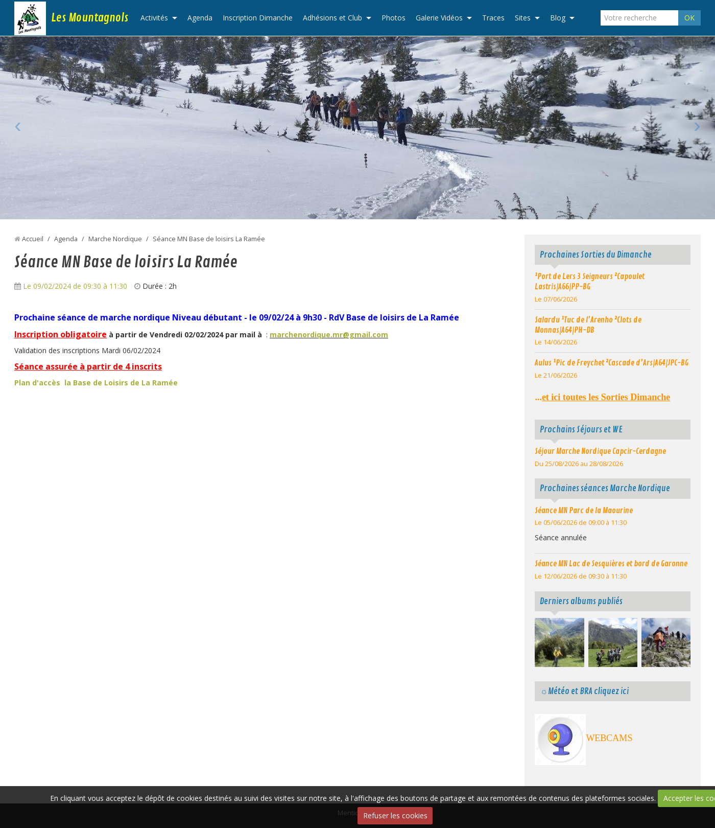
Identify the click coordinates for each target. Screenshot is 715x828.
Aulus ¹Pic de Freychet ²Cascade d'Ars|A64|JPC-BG (611, 363)
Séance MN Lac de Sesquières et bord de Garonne (611, 564)
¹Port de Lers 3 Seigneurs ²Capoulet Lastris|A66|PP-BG (590, 281)
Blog (557, 17)
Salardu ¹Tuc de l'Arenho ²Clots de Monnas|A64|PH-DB (588, 325)
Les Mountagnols (89, 18)
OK (689, 17)
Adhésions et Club (332, 17)
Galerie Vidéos (439, 17)
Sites (523, 17)
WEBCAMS (609, 738)
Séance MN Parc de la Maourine (584, 510)
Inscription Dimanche (258, 17)
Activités (154, 17)
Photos (394, 17)
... (602, 397)
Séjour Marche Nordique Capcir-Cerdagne (600, 451)
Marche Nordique (115, 239)
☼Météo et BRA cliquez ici (584, 691)
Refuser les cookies (395, 815)
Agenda (199, 17)
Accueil (32, 239)
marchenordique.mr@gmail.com (329, 334)
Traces (493, 17)
